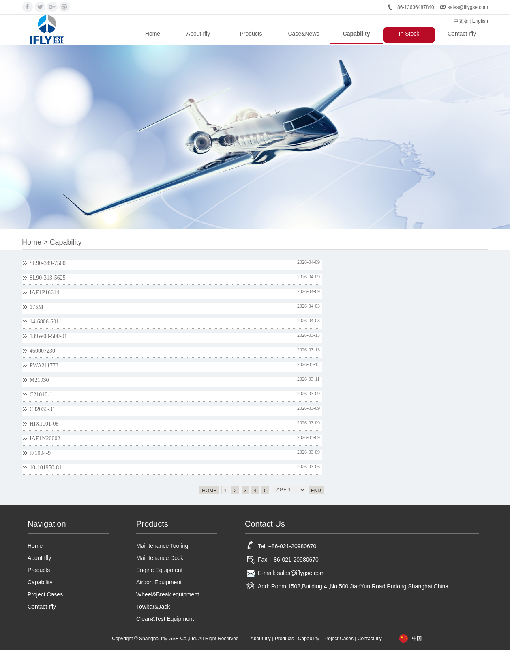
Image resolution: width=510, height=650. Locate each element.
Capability (356, 33)
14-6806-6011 (46, 322)
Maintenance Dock (159, 558)
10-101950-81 (46, 468)
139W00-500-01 (48, 336)
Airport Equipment (159, 582)
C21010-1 (41, 395)
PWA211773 (44, 365)
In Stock (409, 33)
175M (36, 307)
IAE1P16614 (44, 292)
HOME (209, 490)
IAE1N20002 (45, 438)
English (480, 21)
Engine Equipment (159, 570)
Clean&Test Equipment (165, 619)
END (316, 490)
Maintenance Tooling (162, 545)
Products (251, 33)
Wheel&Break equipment (167, 594)
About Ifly (198, 33)
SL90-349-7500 (48, 263)
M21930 (39, 380)
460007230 (42, 351)
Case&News (303, 33)
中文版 (461, 21)
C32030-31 (42, 409)
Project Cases (45, 594)
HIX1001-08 (44, 424)
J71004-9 (40, 453)
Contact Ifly (462, 33)
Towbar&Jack (153, 606)
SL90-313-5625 (48, 278)
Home (152, 33)
